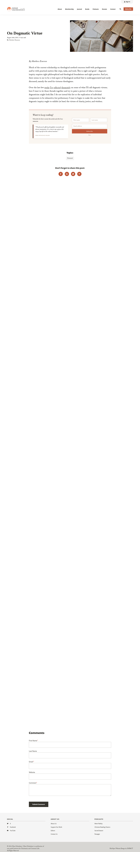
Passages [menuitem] (97, 834)
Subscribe (89, 131)
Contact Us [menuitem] (54, 834)
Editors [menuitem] (53, 830)
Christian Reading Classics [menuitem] (102, 827)
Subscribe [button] (128, 9)
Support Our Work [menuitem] (56, 827)
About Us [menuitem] (53, 823)
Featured (70, 158)
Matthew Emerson (14, 40)
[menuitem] (127, 2)
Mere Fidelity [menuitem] (98, 823)
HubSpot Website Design (117, 848)
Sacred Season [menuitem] (98, 830)
